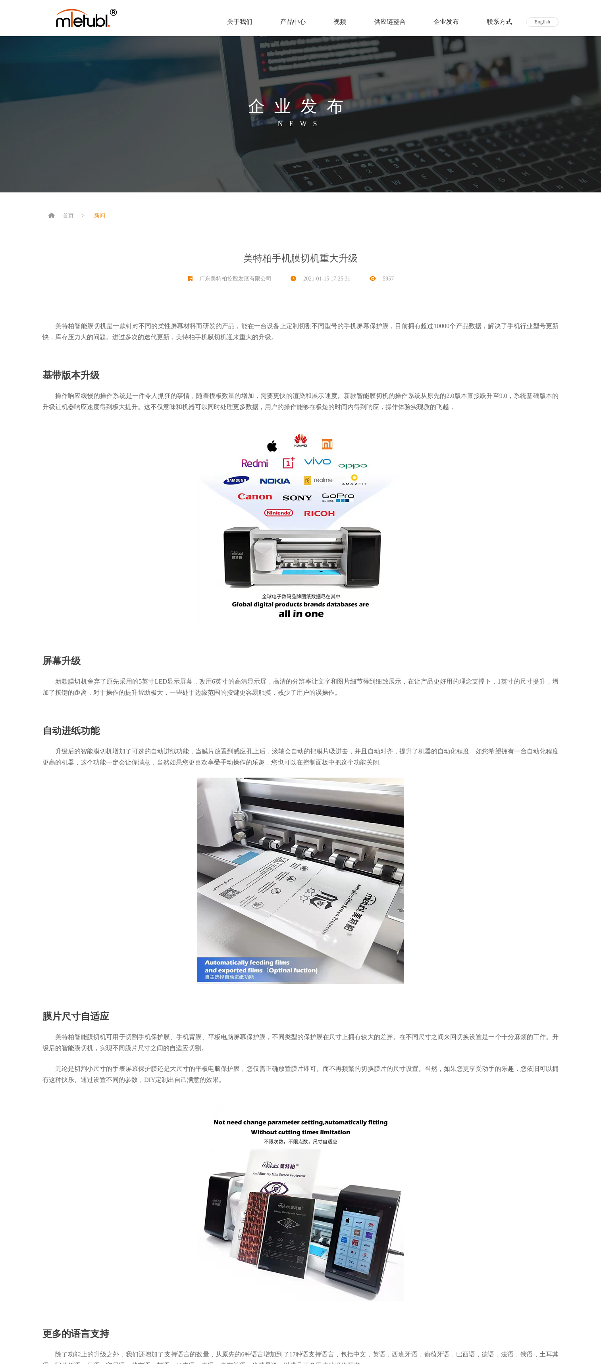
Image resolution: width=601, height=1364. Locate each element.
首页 (68, 216)
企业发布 (446, 21)
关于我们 (239, 21)
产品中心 (293, 21)
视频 (339, 21)
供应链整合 (390, 21)
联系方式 (499, 21)
